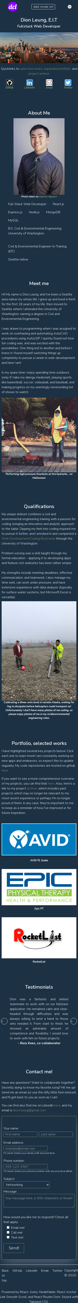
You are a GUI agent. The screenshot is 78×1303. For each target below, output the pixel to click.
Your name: (11, 1128)
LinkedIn (31, 1270)
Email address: (13, 1142)
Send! (14, 1248)
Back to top (5, 1275)
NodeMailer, (47, 1292)
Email (45, 1270)
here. (5, 770)
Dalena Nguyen (48, 196)
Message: (10, 1191)
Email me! (18, 1227)
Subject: (9, 1179)
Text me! (17, 1237)
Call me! (16, 1232)
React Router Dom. (47, 1297)
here (57, 1105)
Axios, (34, 1292)
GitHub (17, 1270)
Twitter (57, 1270)
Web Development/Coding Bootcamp (28, 538)
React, (24, 1292)
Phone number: (14, 1161)
